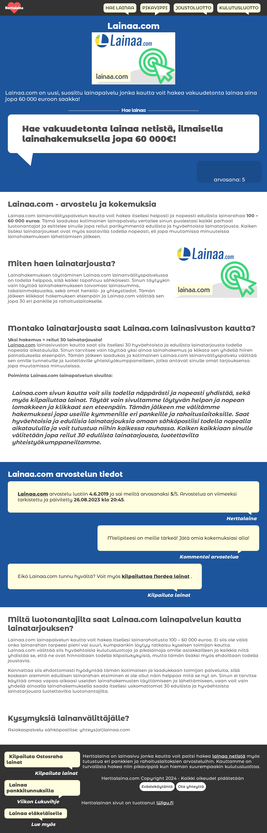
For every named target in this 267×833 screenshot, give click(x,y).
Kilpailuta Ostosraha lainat (35, 759)
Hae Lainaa (120, 7)
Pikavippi (155, 7)
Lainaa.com (21, 345)
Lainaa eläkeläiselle (35, 813)
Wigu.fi (164, 802)
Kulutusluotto (238, 7)
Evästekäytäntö (157, 786)
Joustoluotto (193, 7)
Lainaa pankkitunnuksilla (30, 788)
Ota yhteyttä (191, 786)
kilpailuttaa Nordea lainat (156, 576)
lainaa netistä (228, 756)
